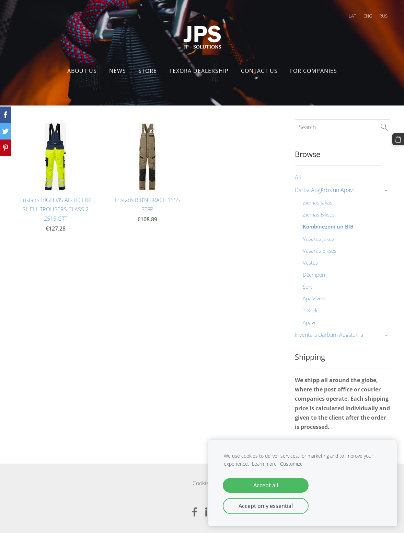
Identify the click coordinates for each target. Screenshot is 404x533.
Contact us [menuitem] (259, 71)
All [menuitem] (298, 177)
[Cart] (398, 139)
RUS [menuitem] (383, 16)
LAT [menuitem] (352, 16)
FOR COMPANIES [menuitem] (313, 71)
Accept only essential (266, 506)
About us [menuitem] (82, 71)
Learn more (264, 463)
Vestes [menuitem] (310, 262)
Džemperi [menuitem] (314, 274)
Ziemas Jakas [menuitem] (317, 202)
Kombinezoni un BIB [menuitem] (328, 226)
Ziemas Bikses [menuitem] (319, 214)
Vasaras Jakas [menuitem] (318, 238)
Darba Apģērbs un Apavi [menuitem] (324, 190)
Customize (291, 463)
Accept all (265, 485)
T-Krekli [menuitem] (311, 310)
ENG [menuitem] (367, 16)
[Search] (342, 127)
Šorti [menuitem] (308, 286)
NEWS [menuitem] (117, 71)
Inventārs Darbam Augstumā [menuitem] (329, 334)
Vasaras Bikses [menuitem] (319, 250)
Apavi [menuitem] (309, 322)
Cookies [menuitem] (202, 483)
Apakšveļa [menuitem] (314, 298)
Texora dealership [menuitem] (199, 71)
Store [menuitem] (147, 71)
